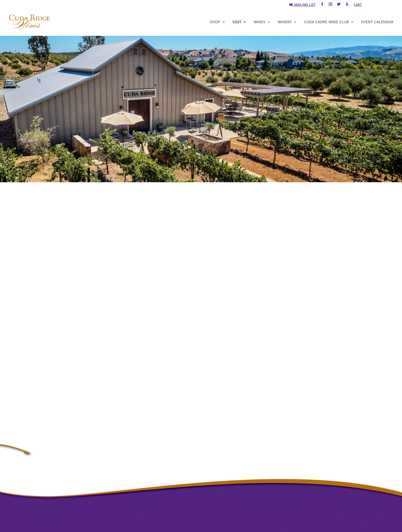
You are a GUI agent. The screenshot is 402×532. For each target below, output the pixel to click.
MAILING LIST (302, 5)
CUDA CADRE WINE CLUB (326, 22)
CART (358, 5)
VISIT (236, 22)
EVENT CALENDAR (377, 22)
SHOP (215, 22)
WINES (259, 22)
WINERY (285, 22)
